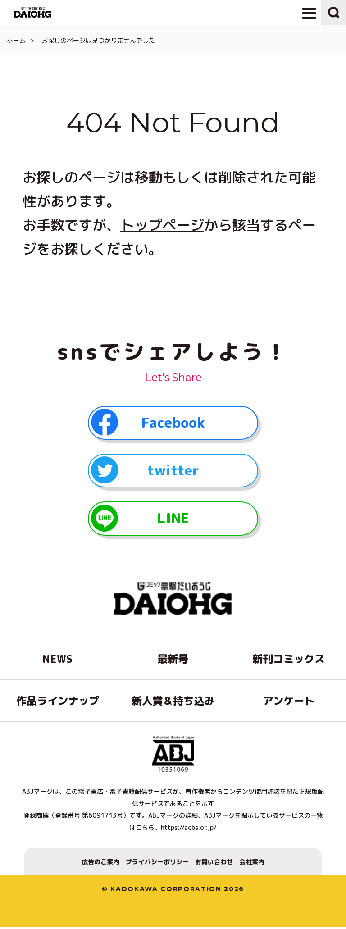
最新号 (172, 660)
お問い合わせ (214, 863)
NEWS (57, 660)
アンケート (288, 702)
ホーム (16, 40)
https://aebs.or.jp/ (189, 829)
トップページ (162, 225)
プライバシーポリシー (157, 863)
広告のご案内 (100, 863)
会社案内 (251, 863)
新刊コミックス (288, 660)
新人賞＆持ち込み (173, 702)
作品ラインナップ (57, 702)
